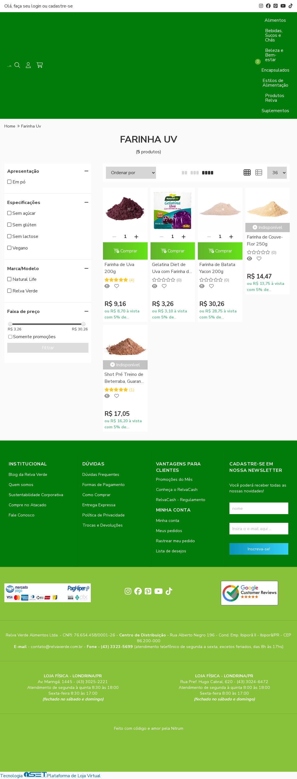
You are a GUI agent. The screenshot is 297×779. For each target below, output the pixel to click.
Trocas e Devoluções (102, 525)
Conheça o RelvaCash (177, 489)
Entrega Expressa (98, 505)
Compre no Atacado (27, 505)
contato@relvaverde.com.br (57, 646)
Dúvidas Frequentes (100, 474)
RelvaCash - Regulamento (180, 500)
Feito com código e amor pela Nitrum (148, 728)
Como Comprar (96, 495)
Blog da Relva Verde (28, 474)
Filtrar (48, 348)
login (36, 6)
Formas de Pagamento (103, 484)
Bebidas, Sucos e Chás (273, 35)
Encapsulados (275, 70)
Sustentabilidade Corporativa (36, 495)
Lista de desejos (171, 551)
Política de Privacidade (103, 515)
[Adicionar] (136, 236)
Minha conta (167, 520)
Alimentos (275, 20)
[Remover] (114, 236)
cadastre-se (60, 6)
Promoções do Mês (174, 479)
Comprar (125, 251)
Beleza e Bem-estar (274, 55)
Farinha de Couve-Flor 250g (265, 240)
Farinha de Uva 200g (119, 268)
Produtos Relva (274, 97)
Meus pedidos (169, 531)
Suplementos (275, 111)
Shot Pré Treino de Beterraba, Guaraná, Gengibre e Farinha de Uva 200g (124, 378)
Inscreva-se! (259, 549)
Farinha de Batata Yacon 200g (217, 268)
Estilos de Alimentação (275, 82)
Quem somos (21, 484)
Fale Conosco (22, 515)
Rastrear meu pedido (175, 541)
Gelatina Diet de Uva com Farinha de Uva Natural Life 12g (171, 268)
